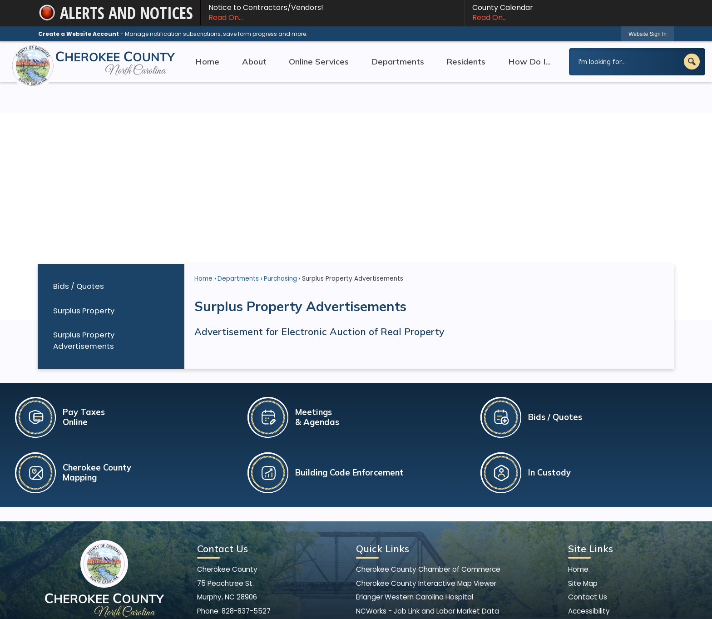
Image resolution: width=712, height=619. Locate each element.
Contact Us (587, 526)
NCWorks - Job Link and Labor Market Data (427, 540)
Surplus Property (83, 239)
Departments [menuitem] (397, 61)
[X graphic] (254, 561)
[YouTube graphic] (272, 561)
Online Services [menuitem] (319, 61)
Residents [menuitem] (465, 61)
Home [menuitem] (207, 61)
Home (203, 207)
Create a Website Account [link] (78, 34)
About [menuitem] (254, 61)
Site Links (590, 478)
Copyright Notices (599, 554)
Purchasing (280, 207)
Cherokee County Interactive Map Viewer (426, 512)
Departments (238, 207)
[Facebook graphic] (236, 561)
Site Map (583, 512)
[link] (647, 34)
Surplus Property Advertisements (83, 269)
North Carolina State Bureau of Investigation (431, 554)
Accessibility (589, 540)
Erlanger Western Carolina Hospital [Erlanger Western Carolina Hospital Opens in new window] (414, 526)
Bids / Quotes (78, 215)
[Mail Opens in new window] (290, 561)
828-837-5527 (246, 540)
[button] (692, 61)
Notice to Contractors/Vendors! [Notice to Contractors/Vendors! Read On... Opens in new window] (332, 12)
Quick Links (382, 478)
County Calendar (569, 12)
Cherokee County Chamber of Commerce (428, 499)
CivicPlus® (410, 604)
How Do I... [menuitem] (529, 61)
